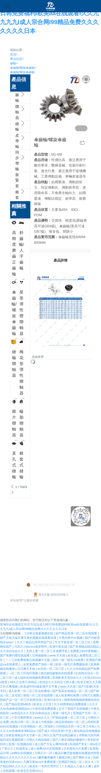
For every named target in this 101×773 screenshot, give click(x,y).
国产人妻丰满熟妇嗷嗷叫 (69, 739)
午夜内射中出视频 (71, 638)
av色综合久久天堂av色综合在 (31, 713)
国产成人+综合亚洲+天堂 (55, 731)
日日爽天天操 (26, 669)
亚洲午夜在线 (58, 646)
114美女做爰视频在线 (39, 633)
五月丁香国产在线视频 (74, 708)
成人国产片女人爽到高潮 (51, 744)
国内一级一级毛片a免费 (68, 660)
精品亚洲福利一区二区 (70, 722)
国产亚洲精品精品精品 (84, 646)
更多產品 (38, 538)
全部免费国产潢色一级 (38, 664)
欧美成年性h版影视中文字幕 (39, 686)
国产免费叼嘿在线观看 (15, 655)
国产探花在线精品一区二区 (70, 691)
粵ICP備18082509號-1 (50, 595)
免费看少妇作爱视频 (84, 651)
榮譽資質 (17, 523)
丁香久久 (7, 748)
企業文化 (17, 515)
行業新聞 (17, 565)
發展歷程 (17, 538)
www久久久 (43, 717)
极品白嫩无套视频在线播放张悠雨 (77, 753)
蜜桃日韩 (65, 757)
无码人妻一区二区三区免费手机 (47, 651)
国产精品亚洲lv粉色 (18, 704)
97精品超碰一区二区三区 (69, 717)
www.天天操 (57, 655)
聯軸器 (12, 112)
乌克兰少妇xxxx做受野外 (31, 646)
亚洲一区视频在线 (20, 744)
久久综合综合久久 (12, 651)
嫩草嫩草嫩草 (47, 757)
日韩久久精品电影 (38, 739)
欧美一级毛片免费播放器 (72, 664)
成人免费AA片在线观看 (46, 748)
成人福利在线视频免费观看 (32, 677)
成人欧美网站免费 (67, 695)
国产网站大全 (82, 757)
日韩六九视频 (90, 695)
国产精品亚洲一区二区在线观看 (77, 633)
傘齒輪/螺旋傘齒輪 (23, 67)
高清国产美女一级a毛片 (85, 744)
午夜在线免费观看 (44, 708)
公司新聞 (17, 557)
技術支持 (17, 530)
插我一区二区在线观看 (38, 695)
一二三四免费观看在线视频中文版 (28, 660)
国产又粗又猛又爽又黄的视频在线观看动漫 (28, 638)
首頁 (14, 54)
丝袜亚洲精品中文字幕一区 (23, 735)
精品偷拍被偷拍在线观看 (57, 673)
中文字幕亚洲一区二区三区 (73, 642)
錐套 (12, 194)
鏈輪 (12, 126)
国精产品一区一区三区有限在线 (21, 700)
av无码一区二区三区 (51, 669)
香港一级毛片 (62, 713)
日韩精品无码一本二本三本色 (75, 726)
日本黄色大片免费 (75, 748)
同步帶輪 (12, 161)
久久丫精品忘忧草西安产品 (35, 642)
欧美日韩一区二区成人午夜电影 (32, 722)
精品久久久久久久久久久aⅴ (18, 757)
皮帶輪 (12, 141)
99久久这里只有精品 (24, 682)
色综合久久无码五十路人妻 (57, 682)
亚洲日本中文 (53, 700)
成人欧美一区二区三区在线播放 (29, 691)
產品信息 (17, 59)
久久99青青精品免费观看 (71, 704)
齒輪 (14, 63)
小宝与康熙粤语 (22, 717)
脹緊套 (12, 180)
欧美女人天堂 (43, 704)
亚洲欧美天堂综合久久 (67, 677)
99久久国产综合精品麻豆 (60, 735)
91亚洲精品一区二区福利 (38, 726)
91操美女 (22, 748)
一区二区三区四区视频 (23, 673)
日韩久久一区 (44, 753)
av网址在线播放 (22, 753)
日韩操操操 (40, 655)
